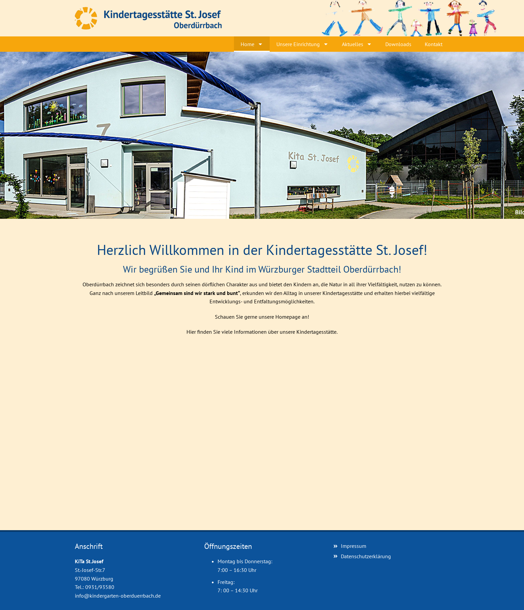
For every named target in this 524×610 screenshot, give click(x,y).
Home (252, 44)
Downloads (398, 44)
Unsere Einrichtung (302, 44)
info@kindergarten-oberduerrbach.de (118, 595)
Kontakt (433, 44)
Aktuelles (357, 44)
